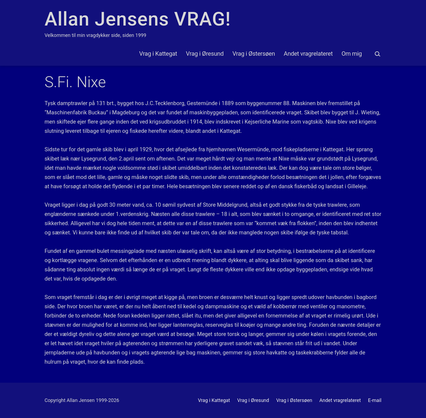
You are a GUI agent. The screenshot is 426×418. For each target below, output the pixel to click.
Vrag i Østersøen (254, 53)
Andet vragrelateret (308, 53)
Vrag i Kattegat (158, 53)
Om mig (352, 53)
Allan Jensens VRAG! (138, 19)
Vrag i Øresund (205, 53)
